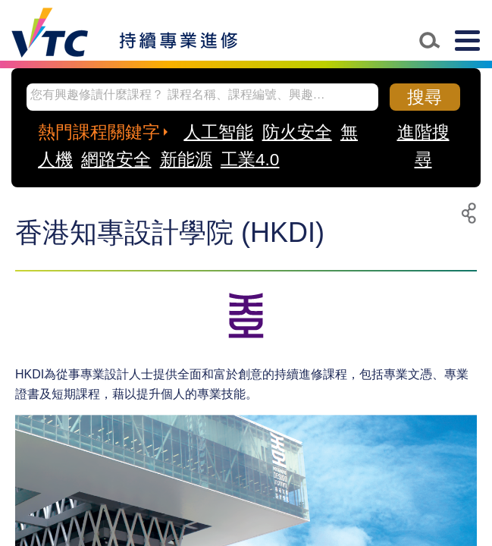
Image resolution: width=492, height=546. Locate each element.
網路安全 (116, 159)
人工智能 (218, 132)
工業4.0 (250, 159)
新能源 (186, 159)
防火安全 (297, 132)
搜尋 (424, 97)
